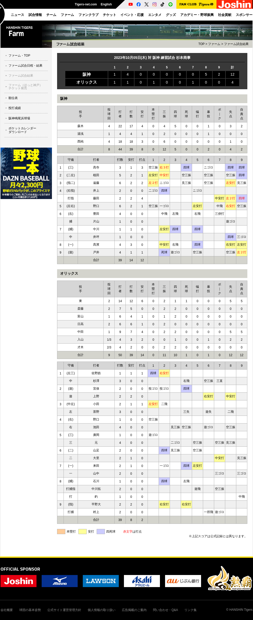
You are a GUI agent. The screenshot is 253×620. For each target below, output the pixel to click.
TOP (201, 44)
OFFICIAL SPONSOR (20, 568)
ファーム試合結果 (20, 75)
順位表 (13, 98)
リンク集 (190, 610)
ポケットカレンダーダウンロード (22, 130)
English (106, 4)
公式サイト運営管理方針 (64, 610)
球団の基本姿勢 (30, 610)
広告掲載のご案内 (134, 610)
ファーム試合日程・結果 (25, 65)
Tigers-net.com (86, 4)
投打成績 (14, 108)
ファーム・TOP (19, 55)
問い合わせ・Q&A (165, 610)
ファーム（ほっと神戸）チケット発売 (25, 86)
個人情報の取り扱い (101, 610)
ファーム (214, 44)
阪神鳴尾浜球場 (19, 118)
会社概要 (7, 610)
